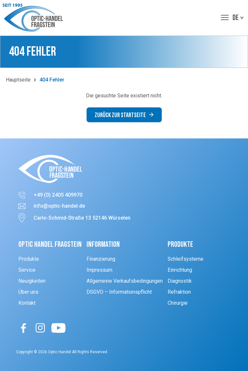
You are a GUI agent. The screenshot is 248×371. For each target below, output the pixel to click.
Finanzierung (101, 259)
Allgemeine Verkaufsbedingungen (125, 281)
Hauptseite (18, 80)
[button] (34, 18)
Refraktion (179, 292)
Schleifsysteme (185, 259)
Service (27, 270)
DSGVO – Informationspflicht (119, 292)
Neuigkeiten (32, 281)
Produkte (28, 259)
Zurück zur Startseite (124, 115)
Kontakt (27, 303)
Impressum (99, 270)
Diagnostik (180, 281)
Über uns (28, 292)
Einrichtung (180, 270)
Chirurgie (178, 303)
